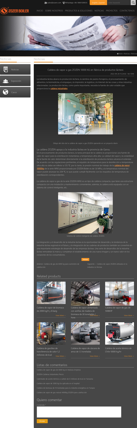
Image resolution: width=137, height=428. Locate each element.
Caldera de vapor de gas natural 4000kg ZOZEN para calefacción (62, 392)
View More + (61, 315)
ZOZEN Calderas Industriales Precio (50, 374)
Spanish (102, 2)
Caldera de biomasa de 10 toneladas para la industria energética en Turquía (66, 388)
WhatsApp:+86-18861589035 (76, 2)
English (94, 2)
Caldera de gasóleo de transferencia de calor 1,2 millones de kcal (48, 351)
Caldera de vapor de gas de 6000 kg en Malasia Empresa (59, 370)
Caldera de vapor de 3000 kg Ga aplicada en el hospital (58, 383)
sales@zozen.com (54, 2)
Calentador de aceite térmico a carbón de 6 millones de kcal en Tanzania (65, 379)
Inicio (121, 53)
